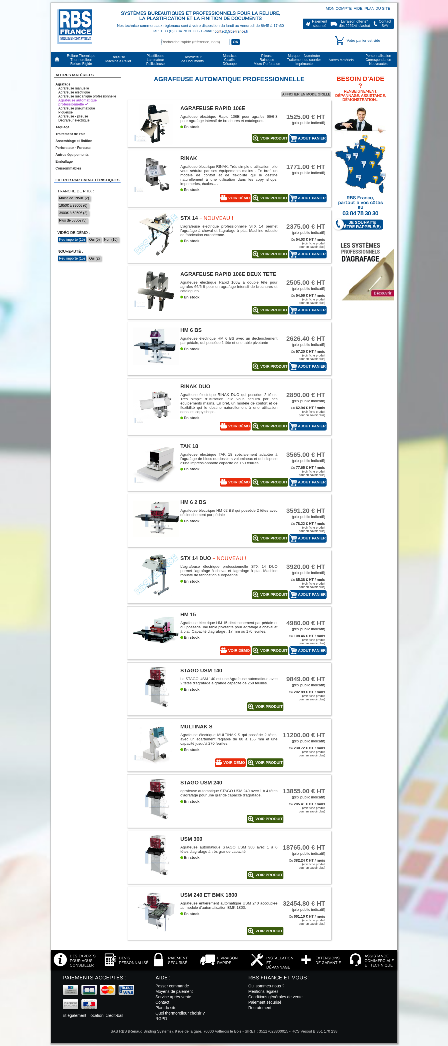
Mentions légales (263, 991)
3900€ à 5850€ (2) (73, 213)
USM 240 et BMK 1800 (208, 895)
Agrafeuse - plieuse (73, 116)
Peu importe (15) (72, 240)
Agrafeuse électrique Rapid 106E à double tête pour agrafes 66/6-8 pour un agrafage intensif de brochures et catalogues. (228, 286)
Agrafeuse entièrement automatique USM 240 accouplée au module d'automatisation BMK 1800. (228, 905)
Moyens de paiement (174, 991)
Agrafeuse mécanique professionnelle (87, 96)
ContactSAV (385, 23)
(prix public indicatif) (303, 119)
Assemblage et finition (73, 141)
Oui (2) (94, 258)
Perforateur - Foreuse (73, 148)
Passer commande (172, 986)
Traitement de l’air (70, 134)
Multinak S (196, 727)
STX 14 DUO (195, 558)
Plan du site (377, 8)
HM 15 (188, 614)
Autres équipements (72, 155)
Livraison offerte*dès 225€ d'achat (354, 23)
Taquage (62, 127)
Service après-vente (173, 997)
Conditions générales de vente (275, 997)
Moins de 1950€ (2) (74, 198)
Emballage (64, 162)
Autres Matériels (74, 75)
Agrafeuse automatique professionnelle (77, 102)
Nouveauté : (70, 251)
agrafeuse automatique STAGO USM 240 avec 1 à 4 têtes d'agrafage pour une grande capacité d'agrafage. (228, 793)
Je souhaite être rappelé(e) (360, 225)
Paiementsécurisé (319, 23)
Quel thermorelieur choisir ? (180, 1013)
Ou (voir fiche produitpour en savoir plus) (308, 243)
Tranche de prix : (75, 191)
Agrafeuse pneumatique (76, 108)
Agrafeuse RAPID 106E (212, 108)
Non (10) (110, 240)
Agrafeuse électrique (74, 92)
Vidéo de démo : (73, 232)
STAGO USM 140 (201, 671)
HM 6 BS (191, 330)
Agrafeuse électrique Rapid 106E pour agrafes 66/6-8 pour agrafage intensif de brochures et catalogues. (228, 118)
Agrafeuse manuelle (73, 88)
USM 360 (191, 839)
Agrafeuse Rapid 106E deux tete (228, 274)
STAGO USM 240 (201, 783)
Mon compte (339, 8)
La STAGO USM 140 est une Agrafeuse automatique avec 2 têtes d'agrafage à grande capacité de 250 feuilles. (228, 681)
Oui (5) (94, 240)
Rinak (188, 158)
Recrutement (259, 1007)
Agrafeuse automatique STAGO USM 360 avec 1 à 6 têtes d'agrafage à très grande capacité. (228, 849)
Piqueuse (65, 112)
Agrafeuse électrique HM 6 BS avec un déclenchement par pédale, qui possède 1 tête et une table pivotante (228, 340)
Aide (358, 8)
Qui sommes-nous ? (266, 986)
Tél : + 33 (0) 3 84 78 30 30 (175, 31)
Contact (162, 1002)
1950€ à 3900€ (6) (73, 206)
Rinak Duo (195, 386)
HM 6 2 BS (193, 502)
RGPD (161, 1018)
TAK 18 (189, 446)
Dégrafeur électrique (74, 120)
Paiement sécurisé (264, 1002)
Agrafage (62, 84)
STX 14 (189, 218)
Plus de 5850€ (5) (72, 220)
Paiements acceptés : (94, 978)
